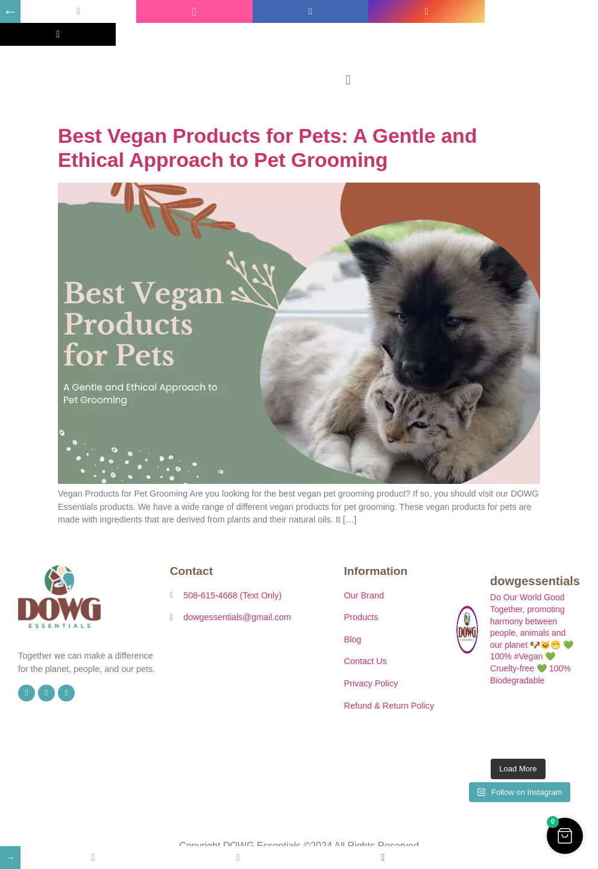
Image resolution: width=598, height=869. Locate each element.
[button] (348, 80)
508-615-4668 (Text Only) (232, 595)
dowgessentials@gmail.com (237, 617)
